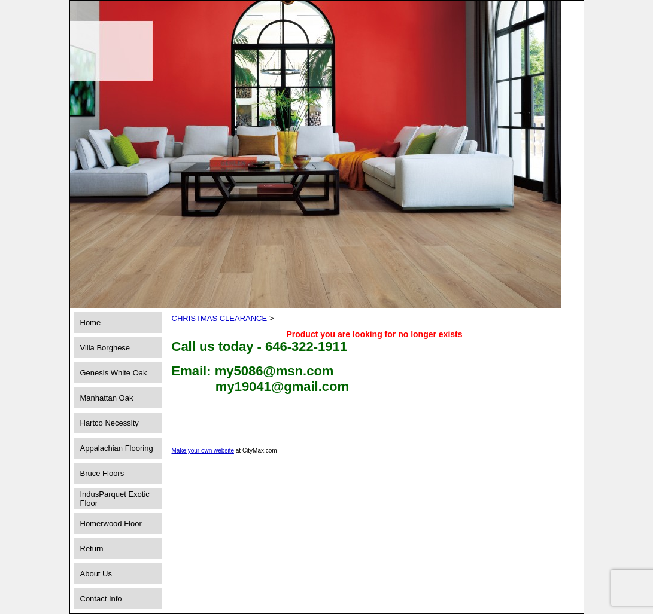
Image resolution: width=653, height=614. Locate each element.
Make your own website (203, 450)
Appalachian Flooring (116, 448)
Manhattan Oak (106, 397)
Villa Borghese (105, 347)
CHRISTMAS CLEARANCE (220, 318)
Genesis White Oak (113, 372)
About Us (96, 573)
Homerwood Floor (111, 523)
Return (92, 548)
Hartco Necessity (109, 423)
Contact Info (101, 598)
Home (90, 322)
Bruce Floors (102, 473)
